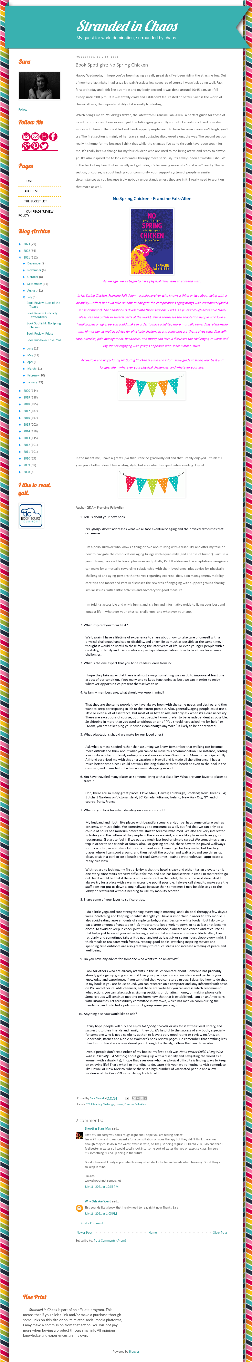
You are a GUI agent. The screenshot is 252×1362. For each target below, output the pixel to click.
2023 (26, 244)
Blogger (134, 1351)
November (34, 270)
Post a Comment (92, 1223)
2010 (26, 458)
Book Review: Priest (40, 333)
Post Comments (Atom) (110, 1240)
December (34, 263)
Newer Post (84, 1232)
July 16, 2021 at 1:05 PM (101, 1213)
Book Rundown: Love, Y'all (44, 340)
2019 (26, 397)
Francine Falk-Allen (135, 1104)
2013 (26, 438)
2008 (26, 472)
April (30, 362)
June (30, 348)
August (32, 290)
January (32, 382)
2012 (26, 445)
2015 (26, 424)
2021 (26, 257)
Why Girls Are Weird (98, 1201)
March (31, 369)
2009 (26, 465)
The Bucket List (35, 201)
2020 (26, 391)
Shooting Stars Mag (98, 1128)
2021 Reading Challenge (100, 1104)
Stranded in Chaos (126, 26)
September (34, 284)
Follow (22, 109)
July (29, 297)
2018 (26, 404)
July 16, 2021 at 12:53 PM (101, 1187)
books (119, 1104)
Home (153, 1232)
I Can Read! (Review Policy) (35, 213)
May (30, 355)
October (32, 277)
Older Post (220, 1232)
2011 (26, 452)
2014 (26, 431)
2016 (26, 418)
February (33, 375)
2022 (26, 251)
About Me (31, 191)
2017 (26, 411)
